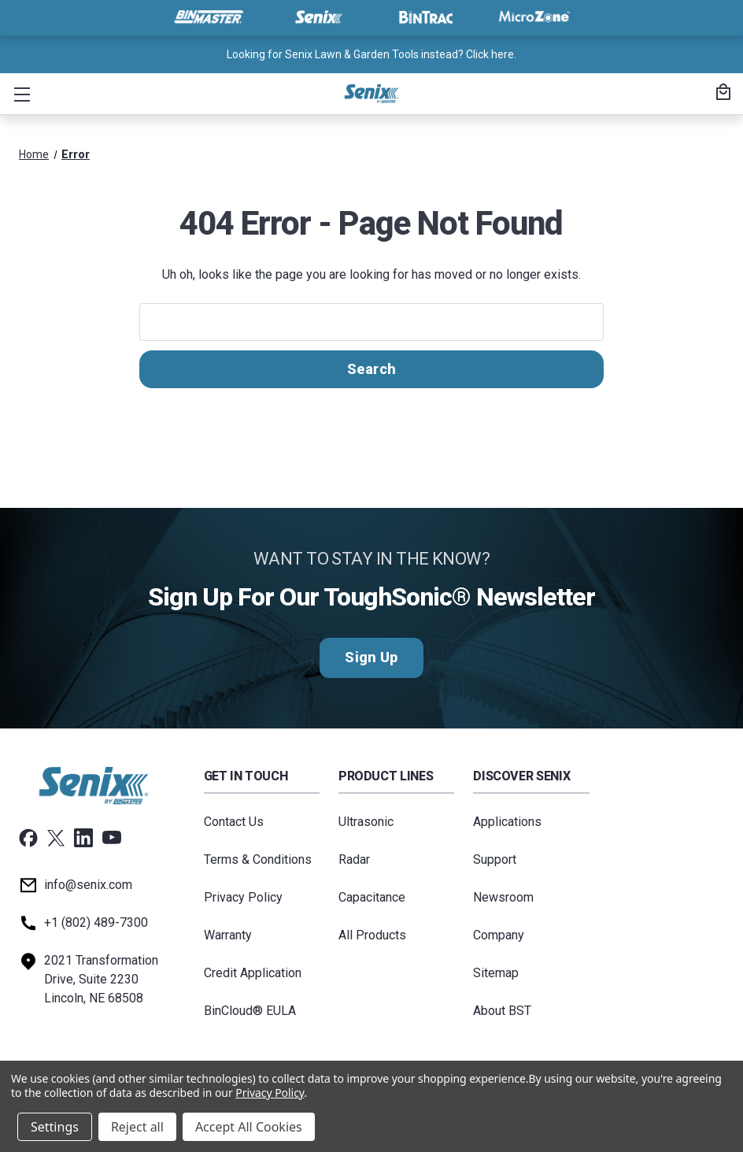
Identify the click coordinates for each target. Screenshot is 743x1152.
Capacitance (371, 897)
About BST (502, 1010)
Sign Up (371, 658)
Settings (55, 1126)
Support (494, 859)
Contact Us (234, 821)
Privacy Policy (243, 897)
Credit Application (252, 972)
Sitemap (496, 972)
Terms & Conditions (258, 859)
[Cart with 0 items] (721, 93)
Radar (354, 859)
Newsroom (503, 897)
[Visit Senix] (317, 17)
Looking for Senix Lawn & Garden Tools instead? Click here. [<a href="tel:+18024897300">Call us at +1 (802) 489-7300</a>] (371, 54)
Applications (507, 821)
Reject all (137, 1126)
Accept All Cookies (248, 1126)
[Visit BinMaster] (208, 17)
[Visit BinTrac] (426, 17)
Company (498, 935)
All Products (372, 935)
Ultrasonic (366, 821)
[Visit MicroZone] (534, 17)
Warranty (228, 935)
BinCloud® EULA (250, 1010)
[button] (19, 94)
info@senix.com (88, 884)
